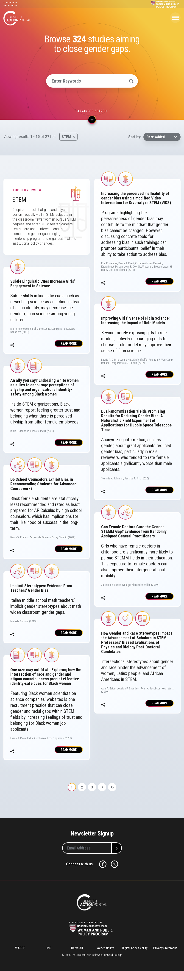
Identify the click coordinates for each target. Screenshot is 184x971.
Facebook (102, 864)
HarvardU (77, 948)
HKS (48, 948)
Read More (69, 343)
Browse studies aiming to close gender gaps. (92, 44)
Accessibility (105, 948)
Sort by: (134, 136)
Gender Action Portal (17, 18)
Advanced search (92, 111)
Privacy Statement (165, 948)
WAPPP (20, 948)
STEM (66, 136)
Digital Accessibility (135, 948)
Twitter (114, 864)
